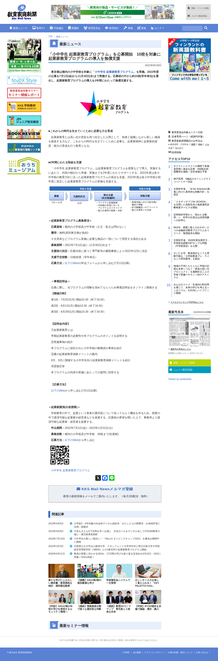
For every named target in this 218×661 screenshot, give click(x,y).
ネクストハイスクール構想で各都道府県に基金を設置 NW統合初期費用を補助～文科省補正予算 (191, 169)
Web (200, 144)
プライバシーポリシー (154, 652)
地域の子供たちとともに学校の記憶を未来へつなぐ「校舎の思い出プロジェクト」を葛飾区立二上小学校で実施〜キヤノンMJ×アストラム (191, 272)
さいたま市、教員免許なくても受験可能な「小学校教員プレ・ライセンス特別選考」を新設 (191, 256)
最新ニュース (19, 28)
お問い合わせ (202, 652)
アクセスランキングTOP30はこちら (187, 302)
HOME (126, 652)
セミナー (157, 28)
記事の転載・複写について (180, 652)
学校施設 (56, 28)
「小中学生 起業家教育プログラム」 (114, 71)
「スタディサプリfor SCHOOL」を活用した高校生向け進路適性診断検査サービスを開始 (191, 204)
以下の (72, 263)
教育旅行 (112, 28)
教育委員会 (92, 28)
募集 (141, 28)
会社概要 (137, 652)
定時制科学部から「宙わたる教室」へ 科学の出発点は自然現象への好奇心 (191, 217)
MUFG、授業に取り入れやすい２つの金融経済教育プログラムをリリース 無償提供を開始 (191, 230)
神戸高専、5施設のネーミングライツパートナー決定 (192, 180)
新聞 (193, 144)
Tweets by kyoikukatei (179, 379)
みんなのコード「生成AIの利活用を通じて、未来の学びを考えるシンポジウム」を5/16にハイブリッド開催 (191, 288)
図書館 (73, 28)
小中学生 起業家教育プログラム (70, 470)
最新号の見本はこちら (180, 349)
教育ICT (38, 28)
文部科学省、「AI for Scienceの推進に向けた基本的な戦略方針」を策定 (192, 191)
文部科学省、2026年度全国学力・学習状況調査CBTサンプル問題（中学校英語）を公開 (192, 243)
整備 (128, 28)
